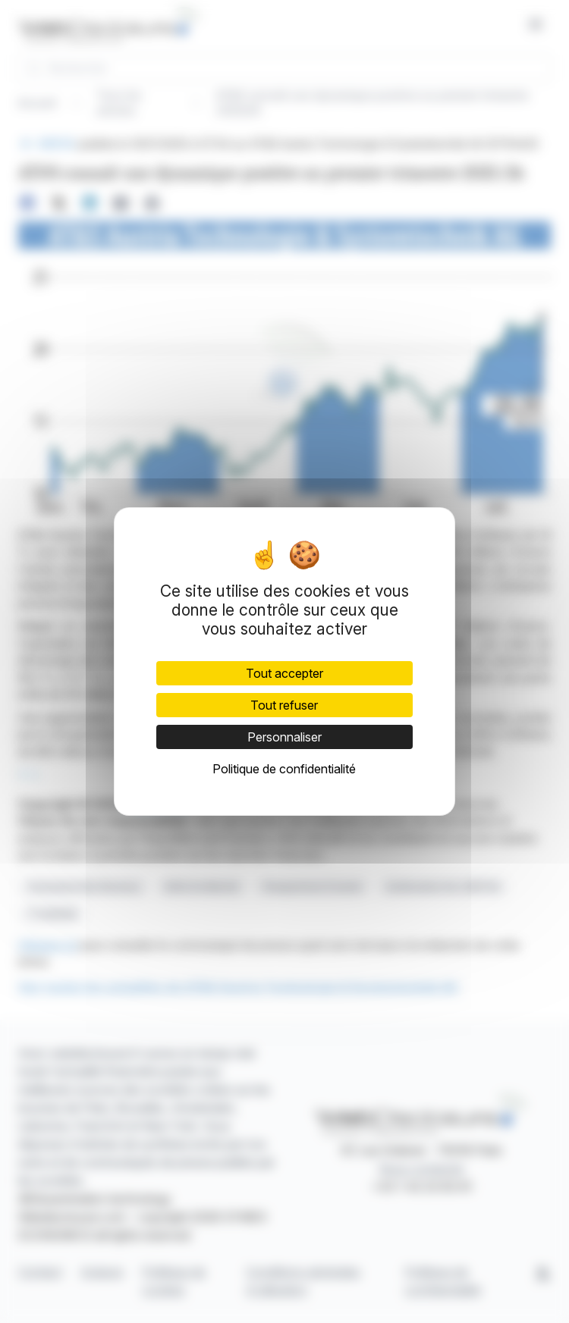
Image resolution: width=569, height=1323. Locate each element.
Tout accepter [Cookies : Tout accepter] (284, 673)
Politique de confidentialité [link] (284, 768)
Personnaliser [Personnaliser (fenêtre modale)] (284, 737)
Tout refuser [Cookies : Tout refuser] (284, 705)
